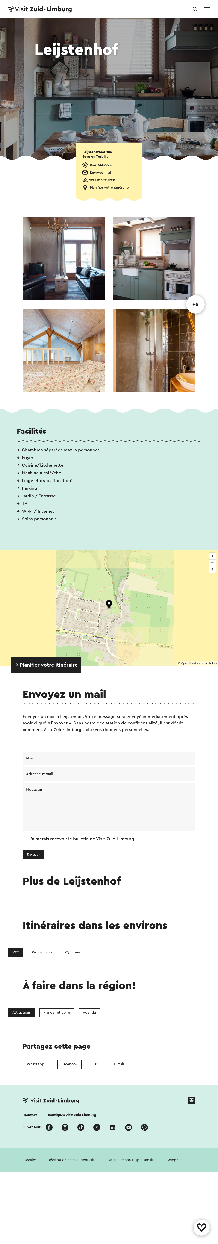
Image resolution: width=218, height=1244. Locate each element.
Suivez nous (32, 1127)
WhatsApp (35, 1064)
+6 (195, 304)
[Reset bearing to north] (212, 569)
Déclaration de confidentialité (72, 1160)
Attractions (21, 1012)
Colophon (174, 1160)
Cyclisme (72, 952)
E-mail (119, 1064)
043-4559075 (101, 165)
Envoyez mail (100, 172)
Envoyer (33, 854)
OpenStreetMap (191, 663)
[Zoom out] (212, 562)
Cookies (30, 1160)
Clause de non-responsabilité (131, 1160)
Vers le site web (102, 180)
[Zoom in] (212, 556)
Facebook (69, 1064)
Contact (30, 1115)
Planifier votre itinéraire (109, 187)
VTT (15, 952)
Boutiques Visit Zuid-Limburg (72, 1115)
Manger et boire (57, 1012)
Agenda (89, 1012)
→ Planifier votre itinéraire (46, 665)
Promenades (42, 952)
